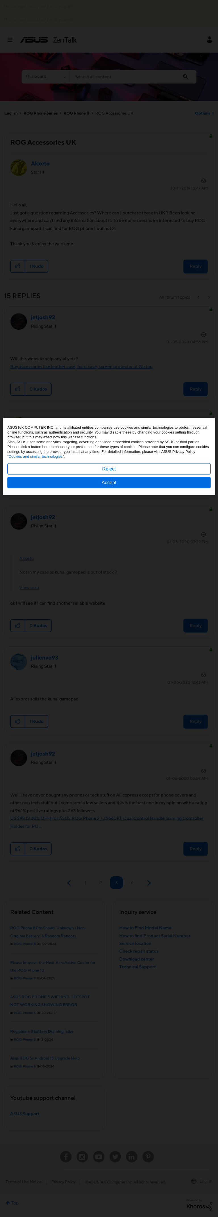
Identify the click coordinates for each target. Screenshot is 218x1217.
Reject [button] (109, 620)
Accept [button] (109, 634)
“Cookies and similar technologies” (35, 608)
